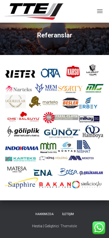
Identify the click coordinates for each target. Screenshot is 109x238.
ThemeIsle (68, 226)
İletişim (68, 214)
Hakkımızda (44, 214)
